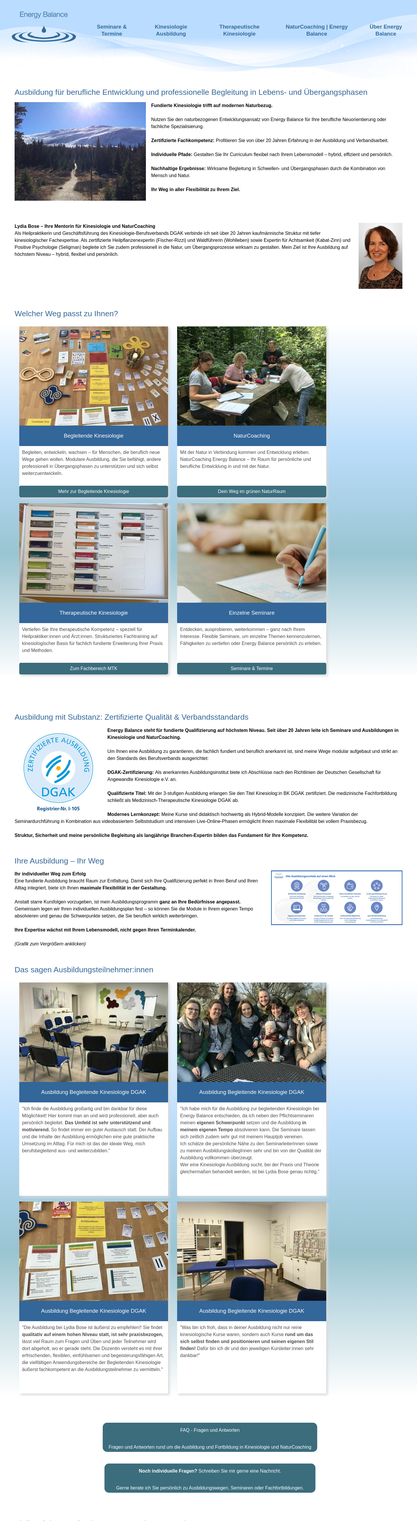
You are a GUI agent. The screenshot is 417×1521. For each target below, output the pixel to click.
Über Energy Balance (386, 30)
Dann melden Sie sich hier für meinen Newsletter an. (205, 1169)
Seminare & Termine (112, 30)
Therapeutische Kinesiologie (239, 30)
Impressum (220, 1512)
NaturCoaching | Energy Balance (317, 30)
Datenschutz (256, 1512)
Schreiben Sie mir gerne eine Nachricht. (210, 1090)
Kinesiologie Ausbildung (171, 30)
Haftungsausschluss (171, 1512)
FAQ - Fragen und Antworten (210, 1049)
